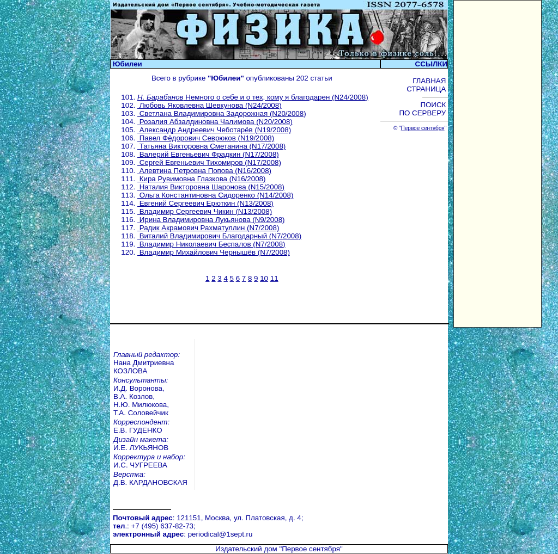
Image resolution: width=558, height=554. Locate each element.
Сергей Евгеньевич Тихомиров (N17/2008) (209, 162)
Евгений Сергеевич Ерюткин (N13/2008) (205, 203)
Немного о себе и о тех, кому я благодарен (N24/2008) (252, 97)
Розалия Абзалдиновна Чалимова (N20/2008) (215, 122)
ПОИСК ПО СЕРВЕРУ (423, 109)
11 (274, 278)
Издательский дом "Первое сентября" (278, 489)
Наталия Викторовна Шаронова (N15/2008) (210, 187)
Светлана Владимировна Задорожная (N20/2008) (221, 113)
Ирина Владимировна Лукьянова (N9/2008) (211, 220)
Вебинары (149, 526)
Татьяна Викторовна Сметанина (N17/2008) (211, 146)
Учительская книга (314, 534)
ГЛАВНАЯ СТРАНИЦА (427, 85)
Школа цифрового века (322, 542)
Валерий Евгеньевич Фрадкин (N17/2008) (208, 154)
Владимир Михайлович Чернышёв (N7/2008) (213, 252)
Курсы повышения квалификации (339, 526)
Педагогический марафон (175, 542)
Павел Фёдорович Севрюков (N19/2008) (205, 138)
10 (264, 278)
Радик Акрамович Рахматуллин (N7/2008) (208, 228)
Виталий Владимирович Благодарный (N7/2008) (219, 236)
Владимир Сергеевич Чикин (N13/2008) (204, 211)
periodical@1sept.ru (220, 478)
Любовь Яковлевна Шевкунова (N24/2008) (209, 105)
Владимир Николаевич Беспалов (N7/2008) (211, 244)
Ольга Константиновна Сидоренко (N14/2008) (215, 195)
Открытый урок (157, 534)
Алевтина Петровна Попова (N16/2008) (204, 171)
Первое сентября (423, 128)
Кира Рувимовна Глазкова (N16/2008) (201, 179)
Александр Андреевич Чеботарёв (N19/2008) (214, 130)
